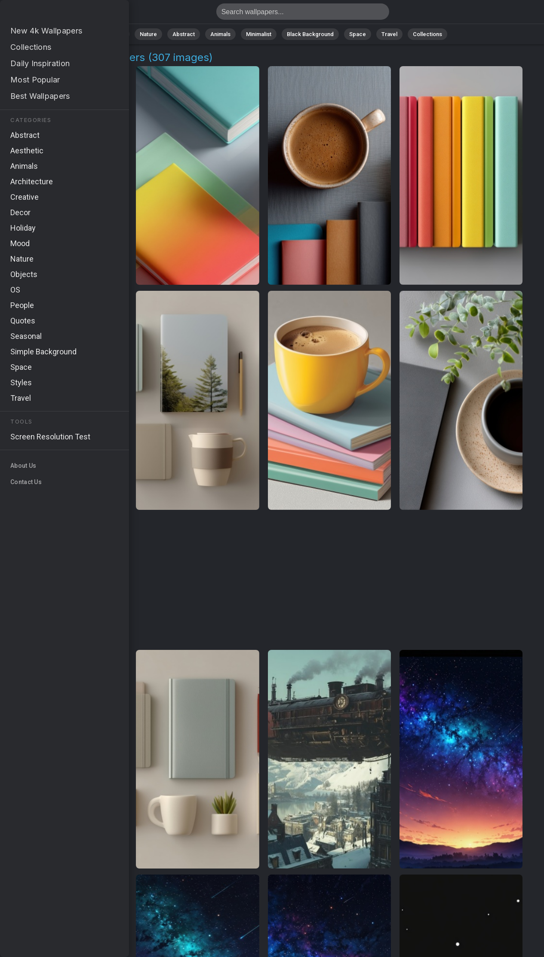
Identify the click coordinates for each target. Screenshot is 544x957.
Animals (220, 34)
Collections (427, 34)
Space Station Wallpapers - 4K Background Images (51, 14)
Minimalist (258, 34)
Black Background (310, 34)
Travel (389, 34)
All (121, 34)
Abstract (183, 34)
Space (357, 34)
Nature (148, 34)
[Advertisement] (263, 580)
